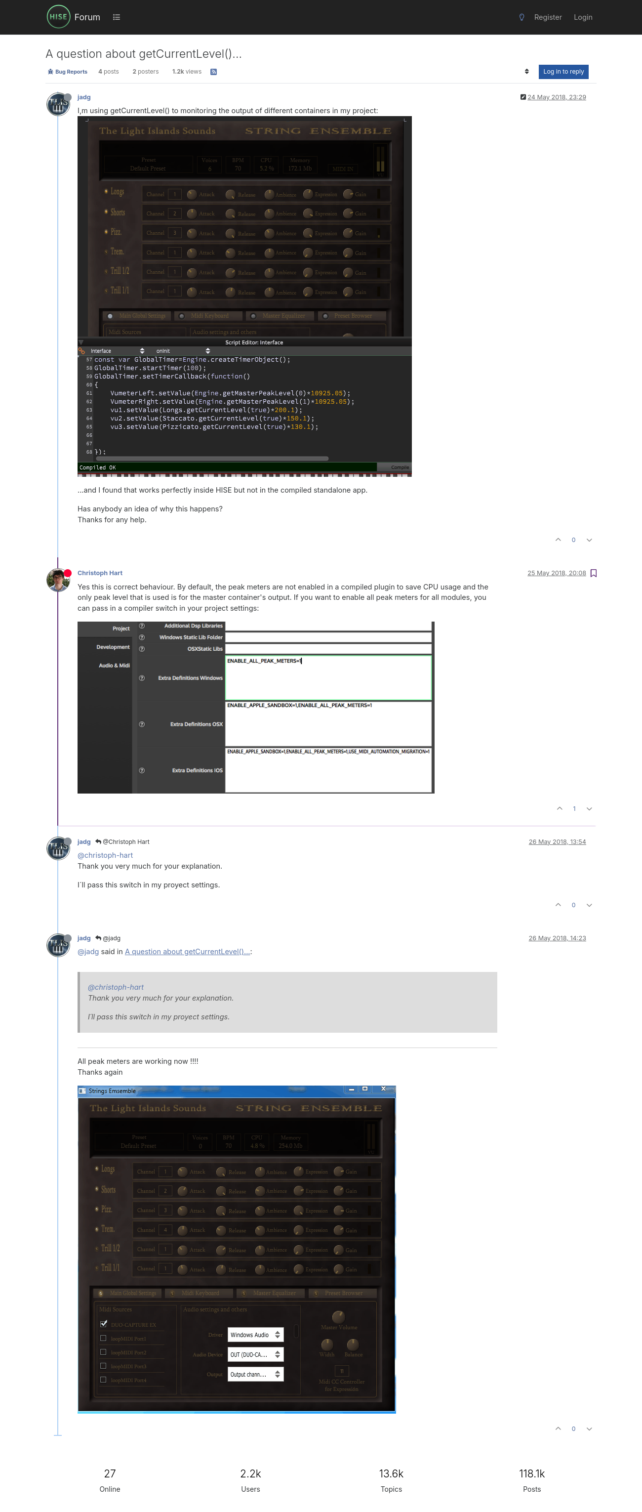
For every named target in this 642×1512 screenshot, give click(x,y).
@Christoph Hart (122, 841)
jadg (84, 97)
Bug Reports (67, 71)
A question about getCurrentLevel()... (187, 951)
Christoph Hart (100, 573)
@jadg (107, 938)
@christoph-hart (105, 855)
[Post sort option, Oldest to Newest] (527, 72)
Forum (87, 17)
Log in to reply (563, 71)
